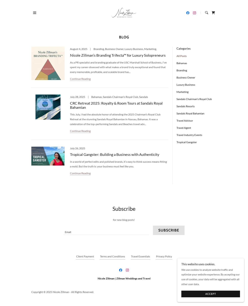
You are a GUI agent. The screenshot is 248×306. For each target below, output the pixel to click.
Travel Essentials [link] (140, 256)
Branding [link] (181, 70)
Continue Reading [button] (80, 78)
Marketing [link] (182, 91)
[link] (124, 12)
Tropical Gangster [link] (186, 142)
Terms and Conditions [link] (112, 256)
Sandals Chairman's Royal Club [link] (194, 99)
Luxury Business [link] (185, 84)
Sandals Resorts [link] (185, 106)
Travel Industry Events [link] (189, 134)
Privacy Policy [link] (164, 256)
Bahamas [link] (181, 63)
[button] (34, 12)
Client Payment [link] (85, 256)
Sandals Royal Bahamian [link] (190, 113)
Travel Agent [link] (183, 127)
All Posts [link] (181, 55)
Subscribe (168, 230)
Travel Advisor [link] (184, 120)
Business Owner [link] (185, 77)
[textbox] (106, 230)
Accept (210, 294)
